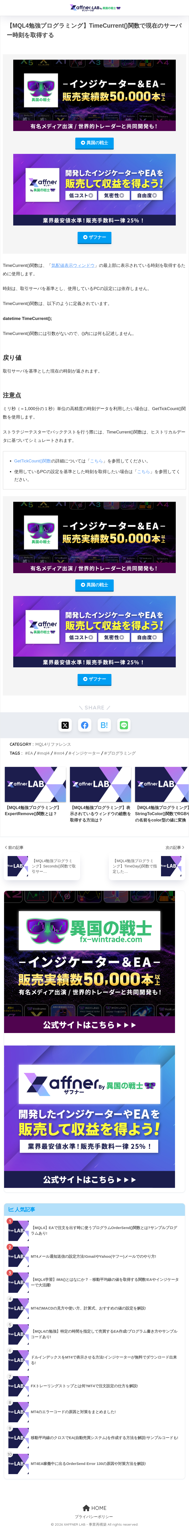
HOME (95, 1510)
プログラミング (121, 756)
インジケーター (85, 756)
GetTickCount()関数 (33, 462)
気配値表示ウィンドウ (73, 266)
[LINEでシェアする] (125, 727)
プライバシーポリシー (94, 1519)
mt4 (60, 756)
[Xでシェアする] (64, 727)
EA (30, 756)
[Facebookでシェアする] (84, 727)
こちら (97, 462)
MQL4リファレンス (53, 747)
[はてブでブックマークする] (105, 727)
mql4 (45, 756)
